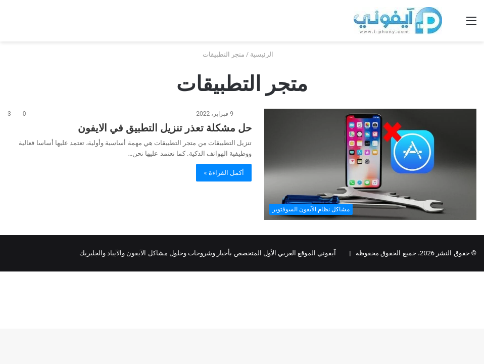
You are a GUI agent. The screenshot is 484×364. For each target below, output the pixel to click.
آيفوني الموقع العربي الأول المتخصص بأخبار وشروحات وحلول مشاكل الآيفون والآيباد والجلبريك (207, 253)
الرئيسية (265, 54)
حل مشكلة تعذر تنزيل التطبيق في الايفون (165, 128)
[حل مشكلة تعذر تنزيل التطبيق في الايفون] (370, 164)
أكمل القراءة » (224, 172)
